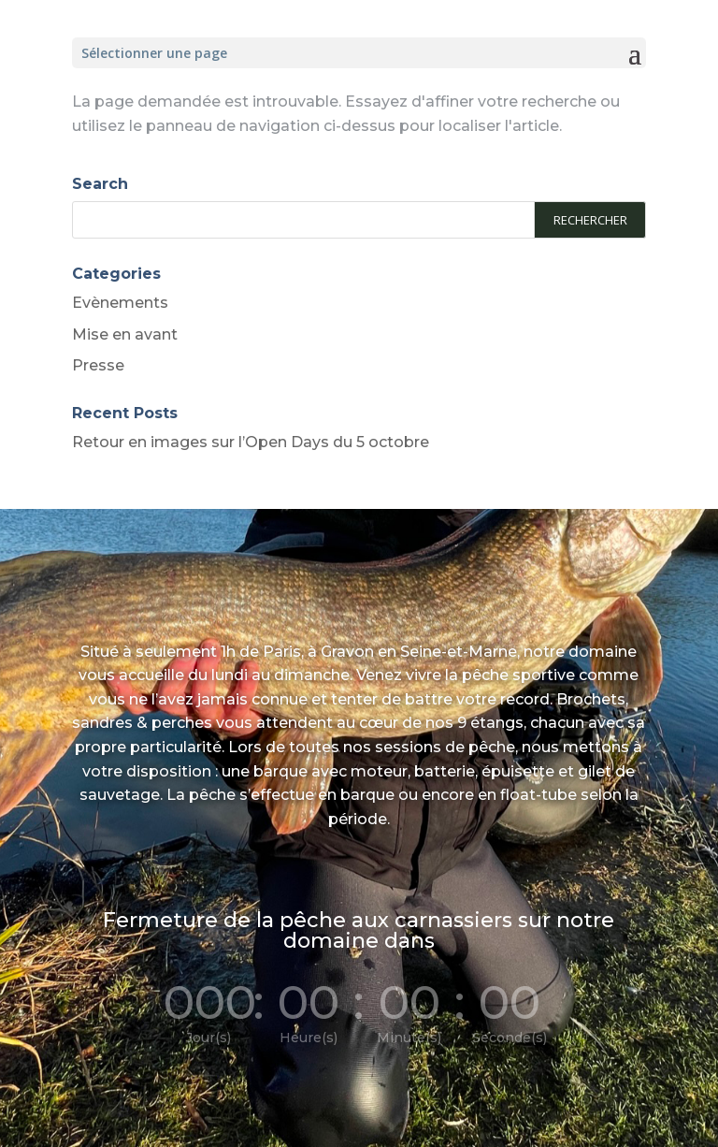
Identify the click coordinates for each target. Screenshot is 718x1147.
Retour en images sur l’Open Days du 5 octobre (250, 442)
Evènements (120, 303)
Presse (98, 365)
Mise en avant (125, 334)
